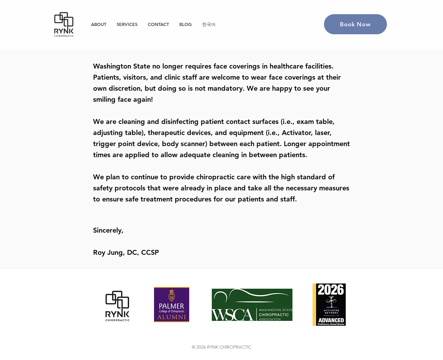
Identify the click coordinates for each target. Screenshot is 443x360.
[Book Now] (355, 24)
